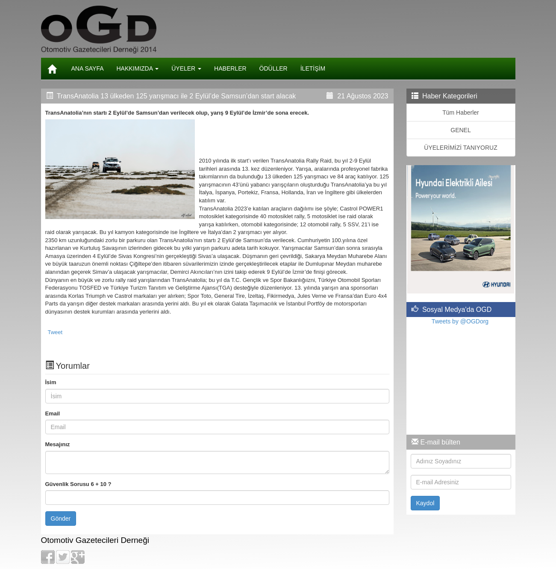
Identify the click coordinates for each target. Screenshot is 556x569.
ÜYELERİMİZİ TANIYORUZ (460, 147)
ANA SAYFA (87, 68)
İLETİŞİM (312, 68)
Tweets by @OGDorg (460, 321)
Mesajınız (57, 444)
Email (52, 413)
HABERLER (230, 68)
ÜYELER (186, 68)
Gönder (61, 518)
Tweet (55, 332)
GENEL (460, 130)
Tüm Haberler (460, 112)
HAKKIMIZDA (138, 68)
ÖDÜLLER (273, 68)
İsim (50, 382)
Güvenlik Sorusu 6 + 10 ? (78, 484)
